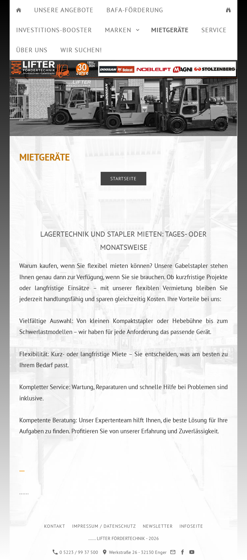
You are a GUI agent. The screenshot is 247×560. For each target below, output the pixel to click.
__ (21, 468)
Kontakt (54, 526)
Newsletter (158, 526)
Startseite (123, 179)
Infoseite (191, 526)
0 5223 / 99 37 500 (75, 552)
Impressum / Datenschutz (104, 526)
